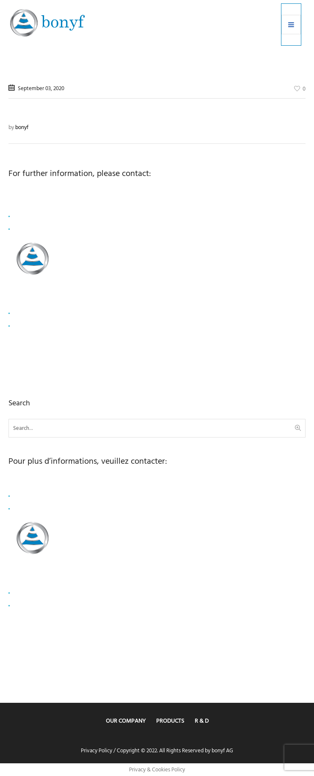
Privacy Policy (96, 750)
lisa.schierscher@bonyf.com (45, 496)
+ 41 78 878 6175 (32, 508)
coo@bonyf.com (33, 216)
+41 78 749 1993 (32, 229)
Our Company (126, 721)
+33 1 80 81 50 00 (33, 326)
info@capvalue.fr (33, 313)
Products (170, 721)
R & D (202, 721)
